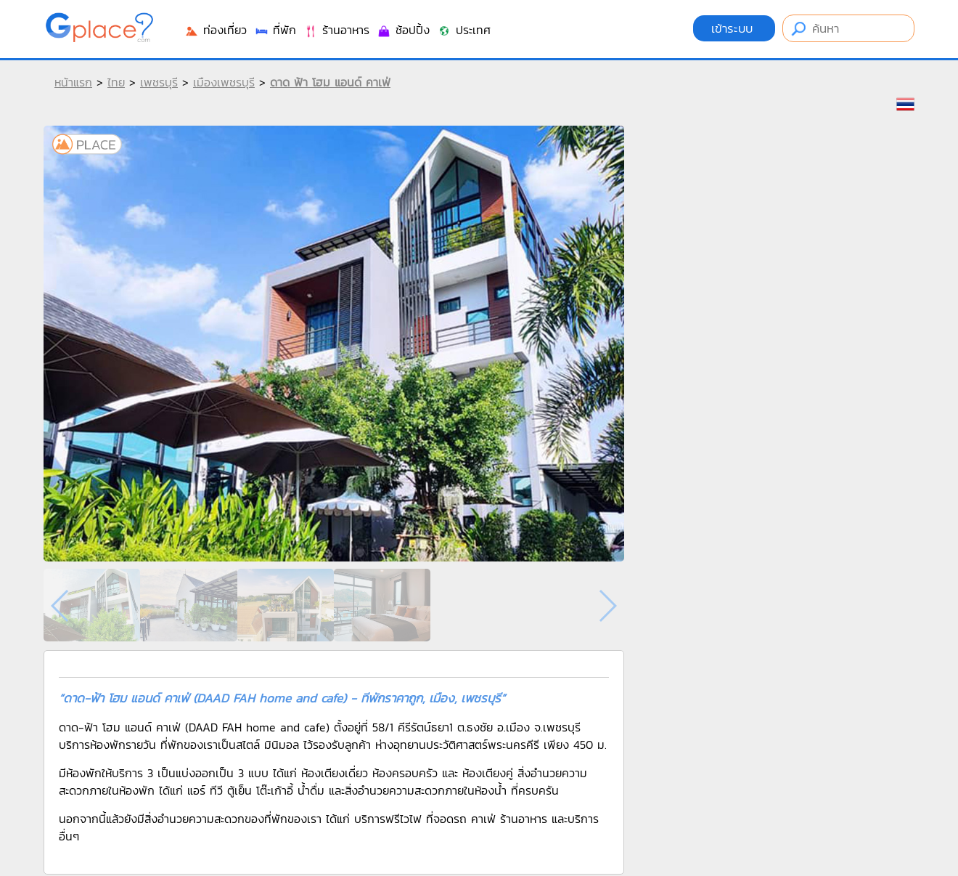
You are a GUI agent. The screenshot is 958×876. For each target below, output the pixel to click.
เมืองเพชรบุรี (224, 82)
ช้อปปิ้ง (403, 29)
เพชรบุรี (159, 82)
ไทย (116, 82)
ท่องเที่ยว (215, 29)
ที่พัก (275, 29)
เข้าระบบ (734, 28)
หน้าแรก (73, 82)
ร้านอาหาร (336, 29)
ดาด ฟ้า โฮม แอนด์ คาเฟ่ (330, 82)
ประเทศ (464, 29)
